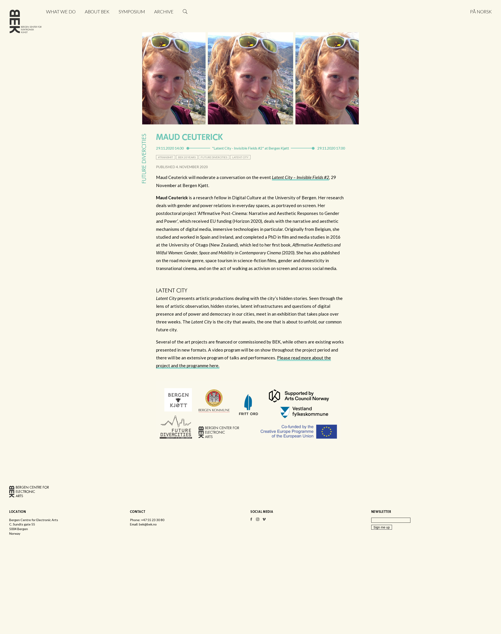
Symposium (132, 11)
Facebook (251, 520)
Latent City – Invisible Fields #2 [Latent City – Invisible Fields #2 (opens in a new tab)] (300, 177)
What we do (61, 11)
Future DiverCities (214, 157)
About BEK (97, 11)
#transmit (165, 157)
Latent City (240, 157)
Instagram (257, 520)
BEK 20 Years (187, 157)
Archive (164, 11)
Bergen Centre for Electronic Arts (25, 22)
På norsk (481, 11)
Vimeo (264, 520)
